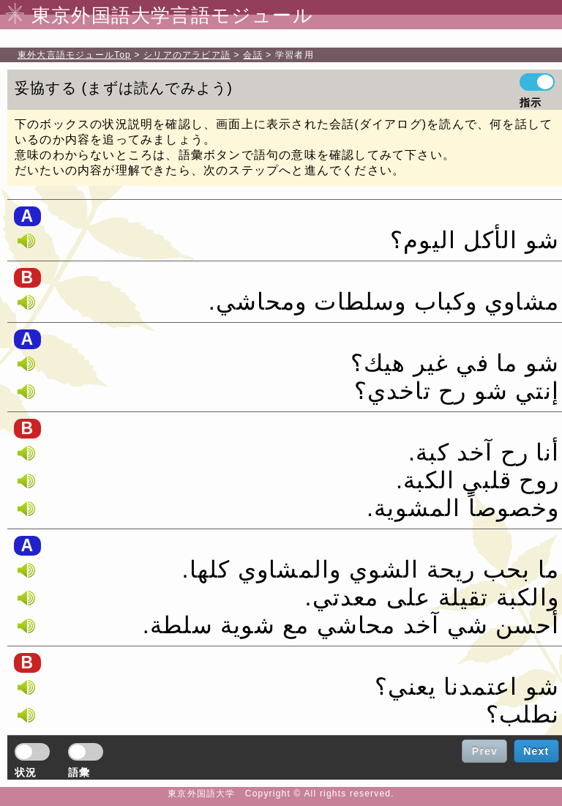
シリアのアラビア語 (187, 55)
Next (536, 751)
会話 (252, 55)
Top (74, 55)
